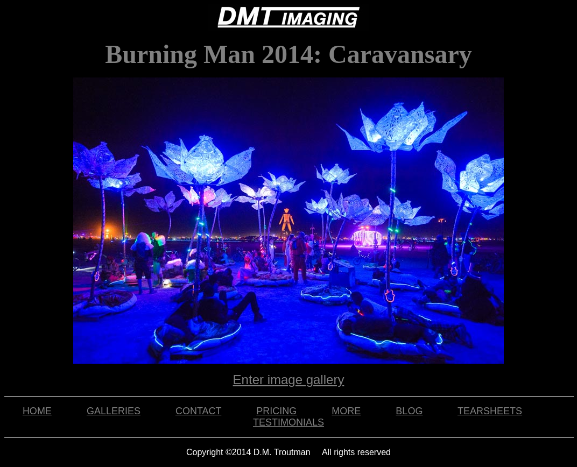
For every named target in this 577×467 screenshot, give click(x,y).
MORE (346, 411)
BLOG (409, 411)
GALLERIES (113, 411)
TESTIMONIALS (288, 422)
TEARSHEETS (490, 411)
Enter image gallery (288, 379)
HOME (37, 411)
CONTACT (198, 411)
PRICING (276, 411)
